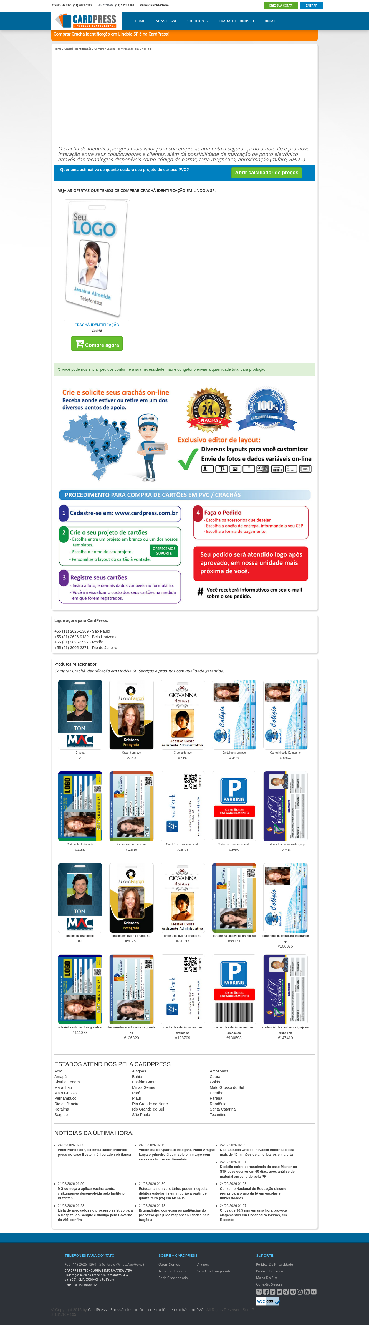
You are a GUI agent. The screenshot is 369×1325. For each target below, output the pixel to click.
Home (140, 21)
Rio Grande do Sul (148, 1109)
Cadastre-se (165, 21)
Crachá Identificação (78, 49)
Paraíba (216, 1093)
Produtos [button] (196, 21)
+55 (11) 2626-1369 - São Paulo (82, 631)
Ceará (215, 1076)
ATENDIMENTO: (61, 5)
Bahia (137, 1076)
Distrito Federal (67, 1082)
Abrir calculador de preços (266, 172)
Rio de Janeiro (66, 1104)
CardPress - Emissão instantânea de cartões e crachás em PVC (145, 1309)
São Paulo (141, 1114)
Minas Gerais (143, 1087)
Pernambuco (65, 1098)
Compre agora (97, 343)
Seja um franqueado (214, 1271)
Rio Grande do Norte (150, 1104)
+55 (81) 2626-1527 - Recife (78, 642)
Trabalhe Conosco (236, 21)
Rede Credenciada (173, 1277)
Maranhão (63, 1087)
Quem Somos (169, 1264)
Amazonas (219, 1071)
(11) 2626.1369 (124, 5)
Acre (58, 1071)
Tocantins (218, 1114)
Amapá (60, 1076)
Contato (270, 21)
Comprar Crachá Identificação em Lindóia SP (123, 49)
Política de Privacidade (274, 1264)
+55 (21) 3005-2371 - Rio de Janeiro (85, 647)
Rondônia (218, 1104)
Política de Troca (269, 1271)
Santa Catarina (223, 1109)
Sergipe (61, 1114)
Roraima (61, 1109)
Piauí (136, 1098)
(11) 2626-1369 (82, 5)
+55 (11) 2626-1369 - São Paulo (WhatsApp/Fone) (104, 1264)
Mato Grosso (65, 1093)
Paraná (216, 1098)
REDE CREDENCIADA (154, 5)
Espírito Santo (144, 1082)
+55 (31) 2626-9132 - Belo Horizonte (86, 637)
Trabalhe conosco (172, 1271)
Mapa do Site (267, 1277)
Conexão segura (269, 1284)
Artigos (203, 1264)
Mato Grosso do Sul (227, 1087)
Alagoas (139, 1071)
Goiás (215, 1082)
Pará (136, 1093)
